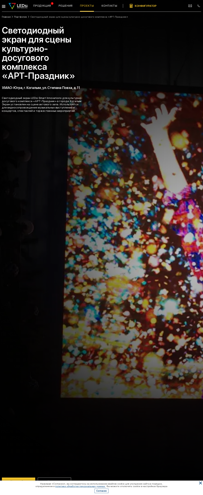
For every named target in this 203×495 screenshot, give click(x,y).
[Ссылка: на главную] (7, 17)
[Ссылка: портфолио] (21, 17)
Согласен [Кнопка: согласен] (101, 491)
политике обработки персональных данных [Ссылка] (80, 486)
